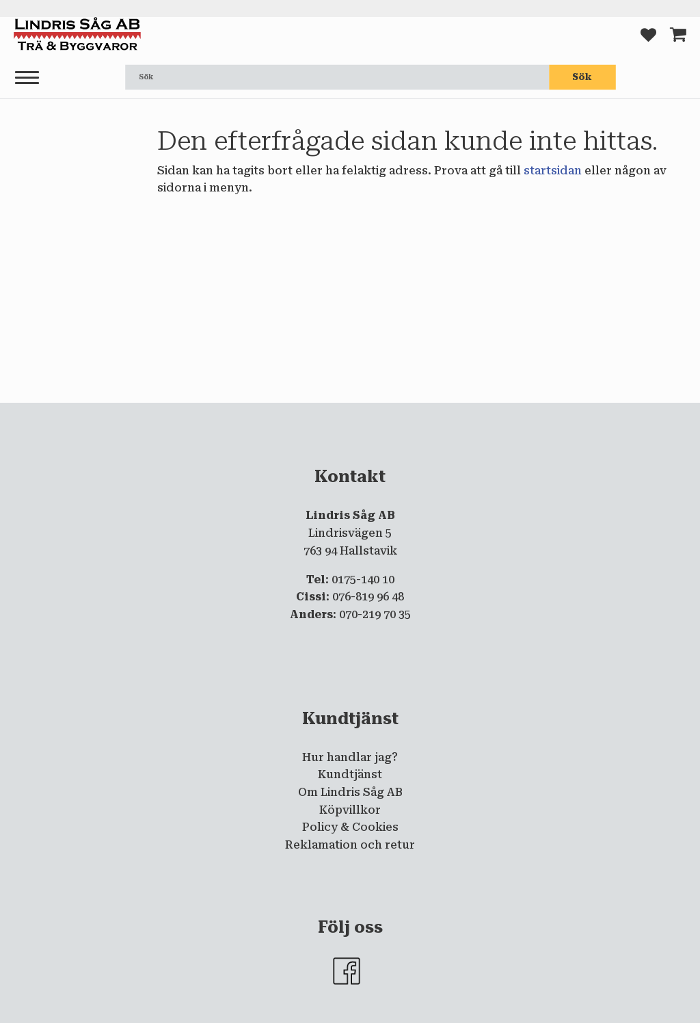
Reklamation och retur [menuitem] (350, 844)
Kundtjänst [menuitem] (350, 774)
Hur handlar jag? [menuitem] (350, 757)
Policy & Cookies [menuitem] (350, 827)
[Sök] (582, 77)
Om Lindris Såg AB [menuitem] (350, 792)
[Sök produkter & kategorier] (337, 77)
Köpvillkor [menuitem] (350, 809)
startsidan (553, 170)
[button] (27, 78)
